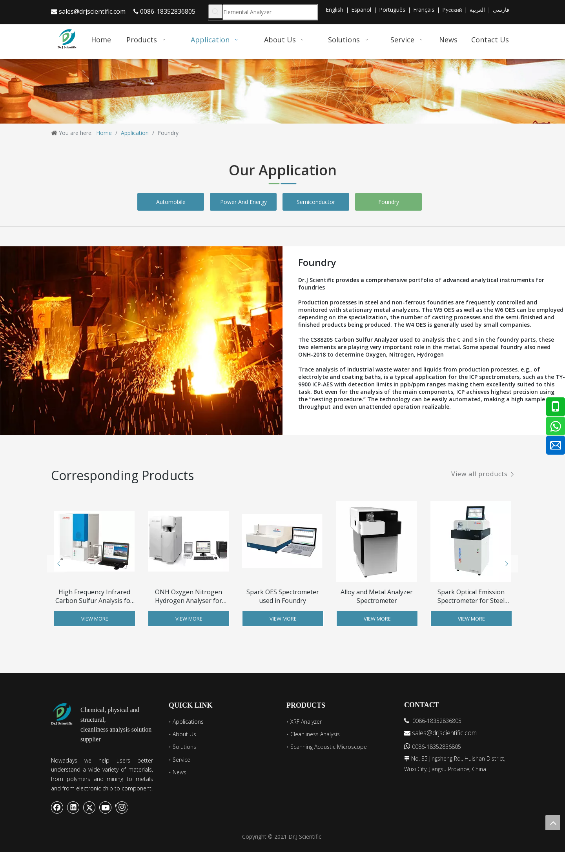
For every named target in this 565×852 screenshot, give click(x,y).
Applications (188, 721)
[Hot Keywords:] (215, 11)
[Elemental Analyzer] (269, 12)
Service (181, 759)
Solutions (184, 746)
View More (94, 618)
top (552, 822)
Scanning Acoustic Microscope (328, 746)
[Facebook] (57, 807)
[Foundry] (168, 340)
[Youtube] (105, 807)
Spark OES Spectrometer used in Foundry (282, 596)
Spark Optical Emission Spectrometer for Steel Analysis (471, 596)
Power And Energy (243, 202)
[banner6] (282, 91)
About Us (184, 734)
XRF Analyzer (306, 721)
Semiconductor (316, 202)
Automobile (171, 202)
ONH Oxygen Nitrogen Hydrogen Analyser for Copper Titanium (188, 596)
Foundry (388, 202)
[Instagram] (121, 807)
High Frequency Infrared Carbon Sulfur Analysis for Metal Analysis (94, 596)
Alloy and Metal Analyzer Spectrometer (377, 596)
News (179, 772)
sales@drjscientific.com (92, 11)
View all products (479, 474)
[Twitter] (89, 807)
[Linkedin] (73, 807)
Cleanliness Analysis (315, 734)
